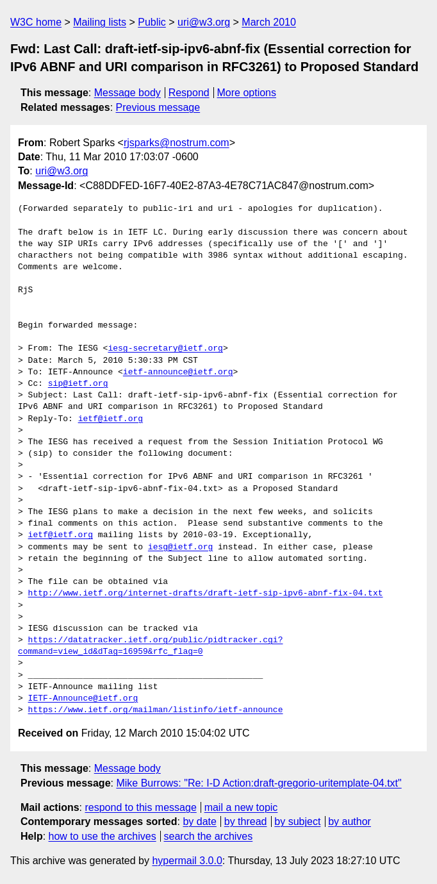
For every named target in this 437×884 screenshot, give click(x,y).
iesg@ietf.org (180, 547)
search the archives (208, 836)
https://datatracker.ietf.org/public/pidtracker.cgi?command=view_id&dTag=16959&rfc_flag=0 (150, 646)
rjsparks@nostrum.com (176, 142)
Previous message (158, 107)
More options (247, 92)
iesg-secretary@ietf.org (165, 348)
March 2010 (269, 22)
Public (152, 22)
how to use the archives (102, 836)
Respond (189, 92)
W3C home (36, 22)
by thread (245, 821)
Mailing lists (99, 22)
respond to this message (140, 807)
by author (349, 821)
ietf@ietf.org (110, 419)
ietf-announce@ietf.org (178, 372)
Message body (127, 92)
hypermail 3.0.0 (187, 860)
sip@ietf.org (78, 384)
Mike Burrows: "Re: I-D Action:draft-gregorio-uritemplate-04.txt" (258, 783)
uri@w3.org (203, 22)
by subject (297, 821)
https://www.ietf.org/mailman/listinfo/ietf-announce (155, 710)
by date (199, 821)
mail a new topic (241, 807)
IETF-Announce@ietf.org (83, 699)
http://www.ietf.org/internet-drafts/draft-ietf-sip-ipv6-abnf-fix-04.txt (205, 593)
